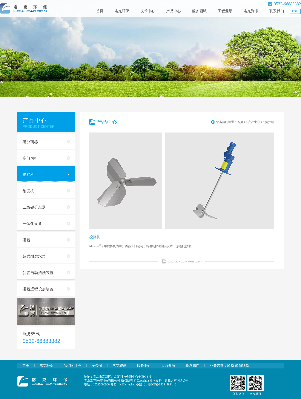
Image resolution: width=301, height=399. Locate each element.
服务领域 (199, 11)
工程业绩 (225, 11)
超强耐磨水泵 (46, 256)
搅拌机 (46, 175)
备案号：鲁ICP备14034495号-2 (156, 384)
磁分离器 (46, 142)
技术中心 (147, 11)
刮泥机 (46, 191)
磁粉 (46, 240)
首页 (99, 11)
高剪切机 (46, 158)
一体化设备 (46, 224)
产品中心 (173, 11)
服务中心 (144, 365)
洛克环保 (122, 11)
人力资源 (168, 365)
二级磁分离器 (46, 207)
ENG (295, 11)
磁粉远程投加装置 (46, 289)
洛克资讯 (251, 11)
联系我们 (276, 11)
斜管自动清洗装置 (46, 273)
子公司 (97, 365)
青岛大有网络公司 (177, 380)
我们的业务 (72, 365)
